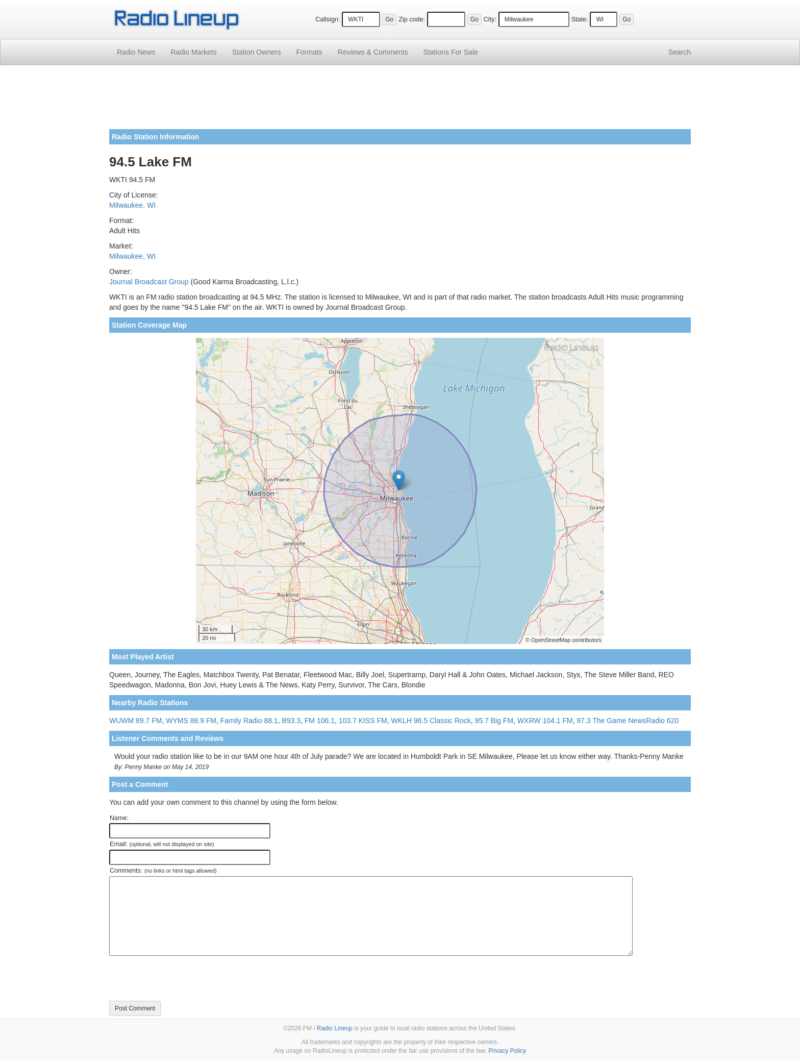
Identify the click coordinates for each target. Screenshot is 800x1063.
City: (490, 19)
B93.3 (291, 720)
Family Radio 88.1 (249, 720)
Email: (162, 844)
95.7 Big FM (494, 720)
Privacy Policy (507, 1050)
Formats (309, 52)
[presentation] (186, 978)
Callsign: (327, 19)
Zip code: (411, 19)
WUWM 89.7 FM (135, 720)
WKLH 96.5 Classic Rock (430, 720)
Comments (373, 52)
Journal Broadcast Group (149, 282)
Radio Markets (193, 52)
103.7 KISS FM (363, 720)
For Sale (450, 52)
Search (679, 52)
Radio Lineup (335, 1028)
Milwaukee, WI (132, 205)
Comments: (163, 870)
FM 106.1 (320, 720)
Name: (119, 818)
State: (579, 19)
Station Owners (256, 52)
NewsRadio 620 (653, 720)
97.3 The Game (601, 720)
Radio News (136, 52)
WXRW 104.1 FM (545, 720)
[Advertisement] (400, 101)
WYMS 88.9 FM (191, 720)
